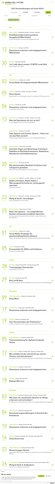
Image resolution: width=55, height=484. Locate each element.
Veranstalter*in (34, 15)
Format (5, 15)
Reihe (49, 15)
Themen (19, 15)
